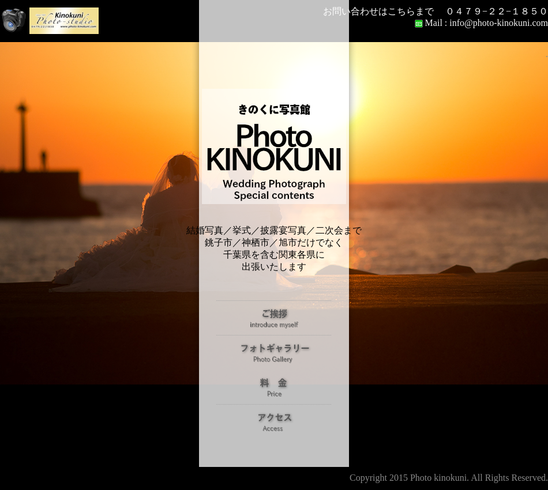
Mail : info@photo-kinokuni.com (480, 23)
